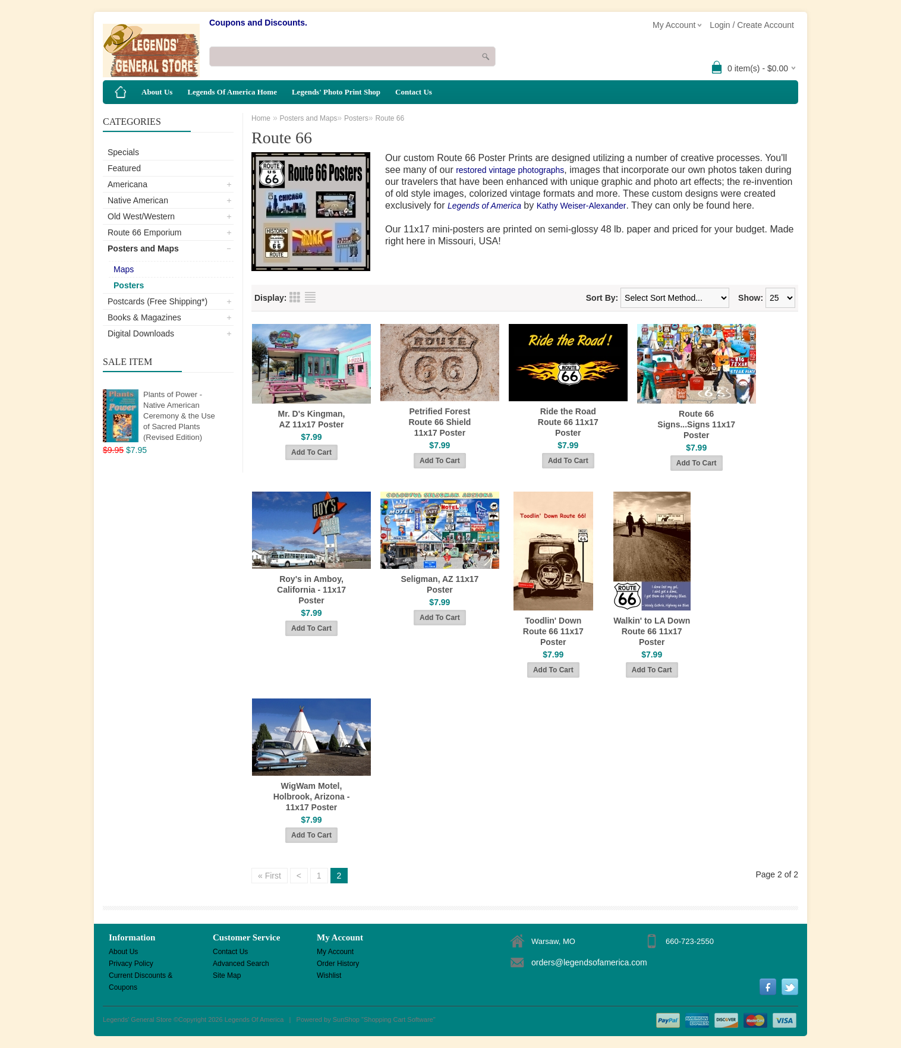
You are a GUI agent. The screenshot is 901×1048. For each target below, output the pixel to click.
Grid (294, 297)
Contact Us (413, 91)
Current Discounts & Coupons (140, 976)
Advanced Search (241, 963)
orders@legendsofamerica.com (589, 962)
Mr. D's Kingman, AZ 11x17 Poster (311, 419)
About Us (156, 91)
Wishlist (329, 975)
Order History (338, 963)
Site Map (227, 975)
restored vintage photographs (510, 170)
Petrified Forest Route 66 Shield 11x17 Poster (439, 422)
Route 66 (389, 118)
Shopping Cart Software (398, 1019)
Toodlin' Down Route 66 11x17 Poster (553, 631)
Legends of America (484, 205)
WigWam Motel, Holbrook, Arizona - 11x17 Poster (311, 796)
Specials (123, 152)
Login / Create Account (752, 25)
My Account (335, 952)
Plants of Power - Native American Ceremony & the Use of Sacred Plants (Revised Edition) (179, 416)
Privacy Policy (131, 963)
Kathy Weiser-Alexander (581, 205)
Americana (127, 184)
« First (269, 875)
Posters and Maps (143, 248)
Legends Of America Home (232, 91)
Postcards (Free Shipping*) (157, 301)
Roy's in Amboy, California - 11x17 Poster (311, 589)
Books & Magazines (144, 317)
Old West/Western (141, 216)
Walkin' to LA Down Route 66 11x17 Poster (651, 631)
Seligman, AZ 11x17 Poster (439, 584)
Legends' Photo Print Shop (336, 91)
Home (260, 118)
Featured (124, 168)
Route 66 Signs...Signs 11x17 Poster (696, 424)
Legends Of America (254, 1019)
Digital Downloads (141, 333)
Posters (129, 285)
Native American (138, 200)
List (310, 297)
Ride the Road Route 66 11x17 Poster (568, 422)
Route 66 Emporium (145, 232)
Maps (124, 269)
